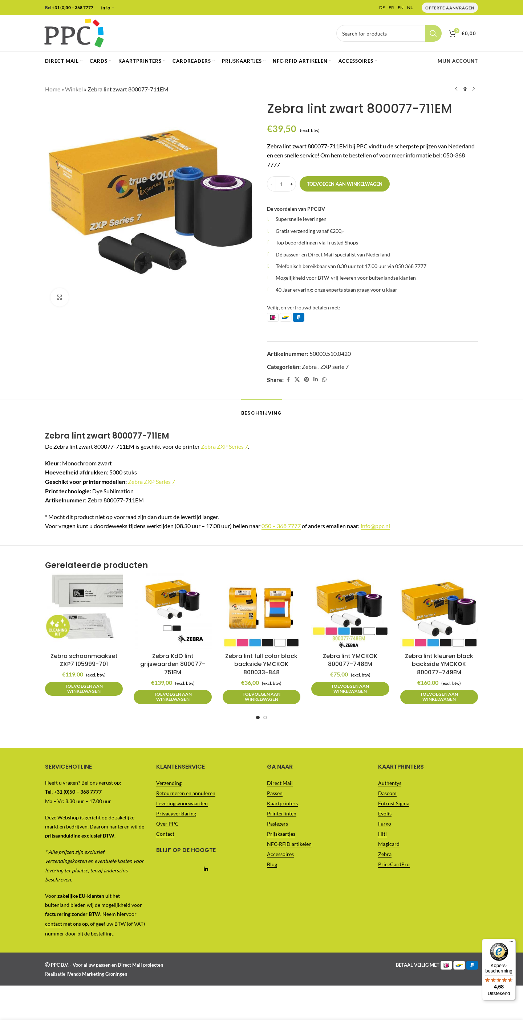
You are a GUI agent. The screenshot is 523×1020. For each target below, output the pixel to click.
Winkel (74, 89)
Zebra (309, 366)
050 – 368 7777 (281, 525)
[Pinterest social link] (306, 379)
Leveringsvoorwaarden (182, 803)
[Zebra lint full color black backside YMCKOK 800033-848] (261, 610)
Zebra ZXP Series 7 (224, 446)
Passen (275, 793)
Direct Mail (280, 783)
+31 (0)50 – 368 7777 (72, 7)
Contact (165, 834)
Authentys (389, 783)
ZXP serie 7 (334, 366)
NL (410, 7)
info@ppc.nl (375, 525)
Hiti (382, 834)
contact (53, 924)
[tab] (261, 409)
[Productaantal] (281, 184)
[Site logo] (73, 32)
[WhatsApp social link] (324, 379)
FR (391, 7)
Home (52, 89)
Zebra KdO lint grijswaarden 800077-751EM (172, 664)
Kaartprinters (282, 803)
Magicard (389, 844)
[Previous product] (456, 89)
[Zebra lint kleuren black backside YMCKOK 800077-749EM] (439, 610)
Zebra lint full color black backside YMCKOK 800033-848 (261, 664)
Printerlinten (281, 813)
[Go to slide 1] (258, 717)
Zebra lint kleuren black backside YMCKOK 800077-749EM (439, 664)
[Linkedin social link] (315, 379)
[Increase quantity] (291, 184)
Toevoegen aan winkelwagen (344, 183)
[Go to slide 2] (265, 717)
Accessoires (280, 854)
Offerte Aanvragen (449, 7)
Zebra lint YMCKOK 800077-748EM (350, 660)
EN (401, 7)
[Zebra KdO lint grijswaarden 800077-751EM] (172, 610)
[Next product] (473, 89)
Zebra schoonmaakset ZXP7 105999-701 (84, 660)
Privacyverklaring (176, 813)
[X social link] (297, 379)
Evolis (385, 813)
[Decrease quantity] (271, 184)
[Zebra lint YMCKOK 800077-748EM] (350, 610)
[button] (84, 689)
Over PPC (167, 823)
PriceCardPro (394, 864)
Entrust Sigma (393, 803)
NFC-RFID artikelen (289, 844)
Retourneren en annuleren (185, 793)
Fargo (384, 823)
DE (382, 7)
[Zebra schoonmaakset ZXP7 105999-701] (84, 610)
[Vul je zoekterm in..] (389, 33)
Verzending (169, 783)
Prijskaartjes (281, 834)
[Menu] (511, 4)
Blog (272, 864)
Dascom (387, 793)
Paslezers (277, 823)
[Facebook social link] (288, 379)
